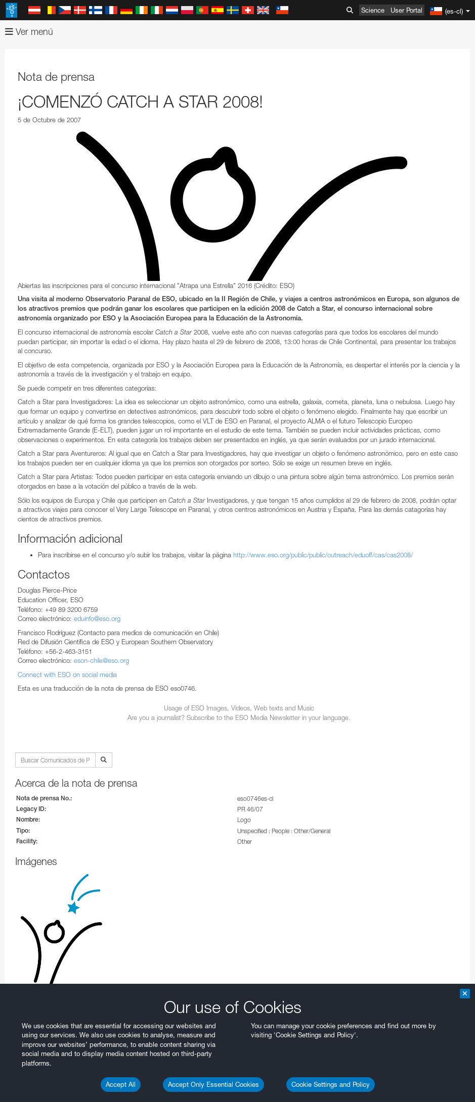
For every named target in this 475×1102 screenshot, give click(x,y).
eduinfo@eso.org (97, 618)
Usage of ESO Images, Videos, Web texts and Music (239, 708)
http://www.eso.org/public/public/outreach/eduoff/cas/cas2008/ (323, 555)
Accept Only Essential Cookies (213, 1084)
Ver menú (29, 31)
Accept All (121, 1084)
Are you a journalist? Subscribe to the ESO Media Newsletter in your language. (239, 717)
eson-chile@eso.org (101, 660)
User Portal (406, 10)
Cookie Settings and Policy (330, 1084)
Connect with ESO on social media (67, 674)
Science (372, 10)
